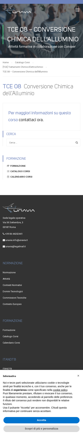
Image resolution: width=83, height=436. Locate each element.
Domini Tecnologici (13, 291)
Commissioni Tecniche (14, 297)
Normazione (9, 272)
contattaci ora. (31, 119)
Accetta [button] (41, 420)
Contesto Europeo (12, 304)
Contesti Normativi (12, 285)
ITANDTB (7, 368)
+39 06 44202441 (14, 233)
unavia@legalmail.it (16, 246)
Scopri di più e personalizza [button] (41, 428)
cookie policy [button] (60, 389)
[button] (78, 376)
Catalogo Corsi (18, 171)
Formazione (15, 166)
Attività (6, 278)
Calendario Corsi (19, 176)
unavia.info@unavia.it (17, 240)
